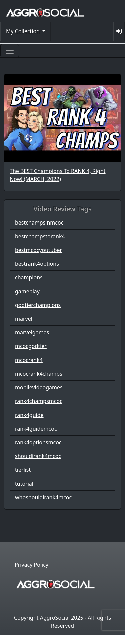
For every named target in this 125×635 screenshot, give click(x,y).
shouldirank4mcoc (38, 456)
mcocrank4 (29, 360)
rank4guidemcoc (36, 428)
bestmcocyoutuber (38, 250)
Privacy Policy (31, 564)
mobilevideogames (39, 387)
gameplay (27, 291)
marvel (23, 318)
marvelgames (32, 332)
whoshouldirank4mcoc (43, 497)
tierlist (23, 469)
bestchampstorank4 (40, 236)
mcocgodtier (31, 346)
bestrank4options (37, 263)
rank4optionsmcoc (38, 442)
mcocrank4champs (38, 373)
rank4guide (29, 415)
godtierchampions (38, 305)
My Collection (23, 31)
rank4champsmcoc (38, 401)
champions (29, 277)
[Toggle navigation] (9, 50)
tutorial (24, 483)
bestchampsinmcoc (39, 222)
